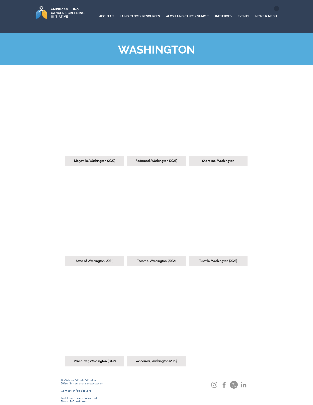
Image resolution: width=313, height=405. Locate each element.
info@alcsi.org (82, 390)
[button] (94, 117)
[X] (234, 385)
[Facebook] (224, 385)
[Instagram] (214, 385)
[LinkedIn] (244, 385)
